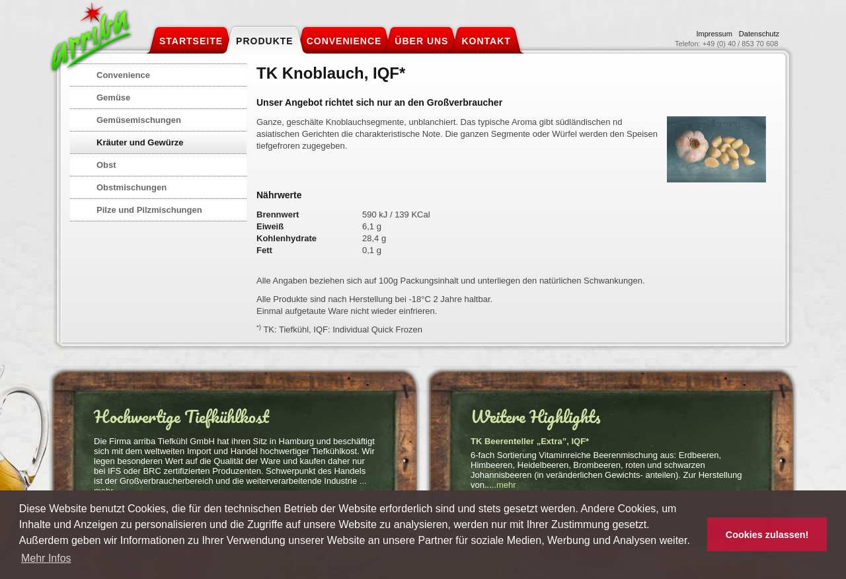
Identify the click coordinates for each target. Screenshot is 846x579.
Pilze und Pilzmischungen (149, 210)
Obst (106, 165)
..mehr (504, 485)
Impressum (714, 34)
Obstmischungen (131, 187)
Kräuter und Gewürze (139, 142)
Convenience (123, 75)
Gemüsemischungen (138, 120)
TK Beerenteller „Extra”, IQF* (530, 441)
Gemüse (113, 97)
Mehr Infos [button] (46, 558)
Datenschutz (759, 34)
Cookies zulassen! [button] (767, 534)
